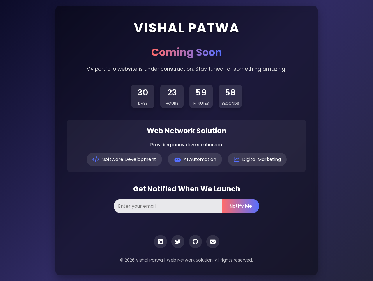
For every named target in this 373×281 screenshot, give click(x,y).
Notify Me (240, 206)
